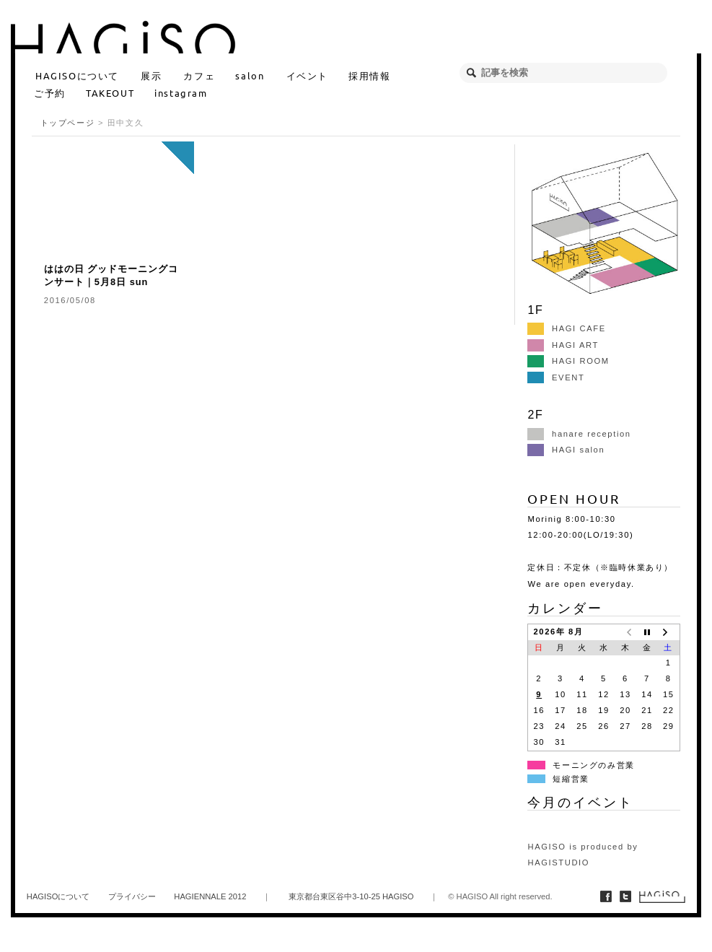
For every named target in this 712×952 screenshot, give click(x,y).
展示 (151, 75)
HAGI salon (566, 449)
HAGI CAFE (566, 328)
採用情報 (369, 75)
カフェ (199, 75)
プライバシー (132, 896)
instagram (180, 93)
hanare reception (578, 433)
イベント (307, 75)
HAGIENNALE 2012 (210, 896)
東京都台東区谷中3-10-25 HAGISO (351, 896)
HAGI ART (562, 345)
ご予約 (50, 93)
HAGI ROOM (568, 361)
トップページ (67, 122)
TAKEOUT (110, 93)
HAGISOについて (77, 75)
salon (249, 75)
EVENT (555, 377)
